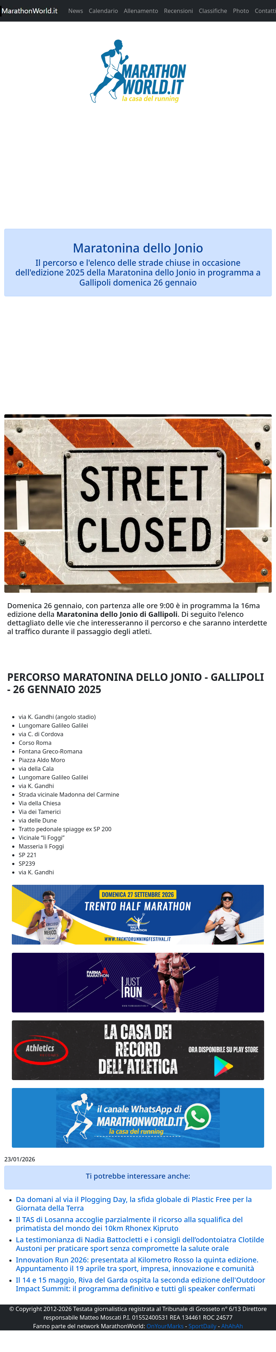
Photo (241, 11)
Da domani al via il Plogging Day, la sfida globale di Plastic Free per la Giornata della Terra (134, 1203)
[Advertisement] (138, 170)
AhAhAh (232, 1326)
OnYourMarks (165, 1326)
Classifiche (213, 11)
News (75, 11)
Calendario (103, 11)
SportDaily (202, 1326)
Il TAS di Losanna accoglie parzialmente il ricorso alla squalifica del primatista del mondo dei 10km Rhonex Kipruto (129, 1224)
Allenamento (141, 11)
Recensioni (178, 11)
